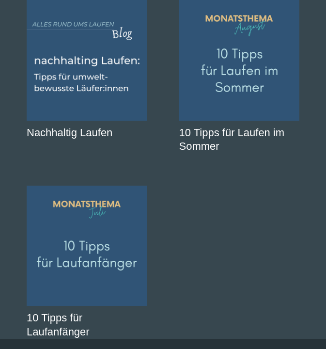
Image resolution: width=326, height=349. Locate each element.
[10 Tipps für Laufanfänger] (87, 246)
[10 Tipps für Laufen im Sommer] (239, 60)
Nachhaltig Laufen (69, 133)
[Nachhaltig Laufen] (87, 60)
